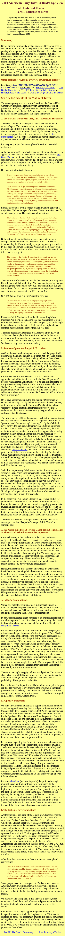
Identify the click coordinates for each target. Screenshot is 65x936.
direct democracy (20, 449)
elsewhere (14, 781)
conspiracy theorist (10, 625)
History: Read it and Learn (13, 92)
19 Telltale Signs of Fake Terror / (40, 90)
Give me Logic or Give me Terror (47, 92)
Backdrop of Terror (45, 87)
